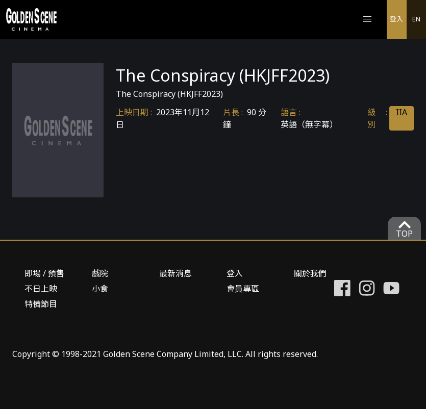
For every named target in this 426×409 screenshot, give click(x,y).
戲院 (100, 273)
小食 (100, 288)
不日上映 (40, 288)
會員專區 (243, 288)
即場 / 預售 (44, 273)
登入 (396, 18)
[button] (367, 19)
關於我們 (310, 273)
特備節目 (40, 304)
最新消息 (175, 273)
